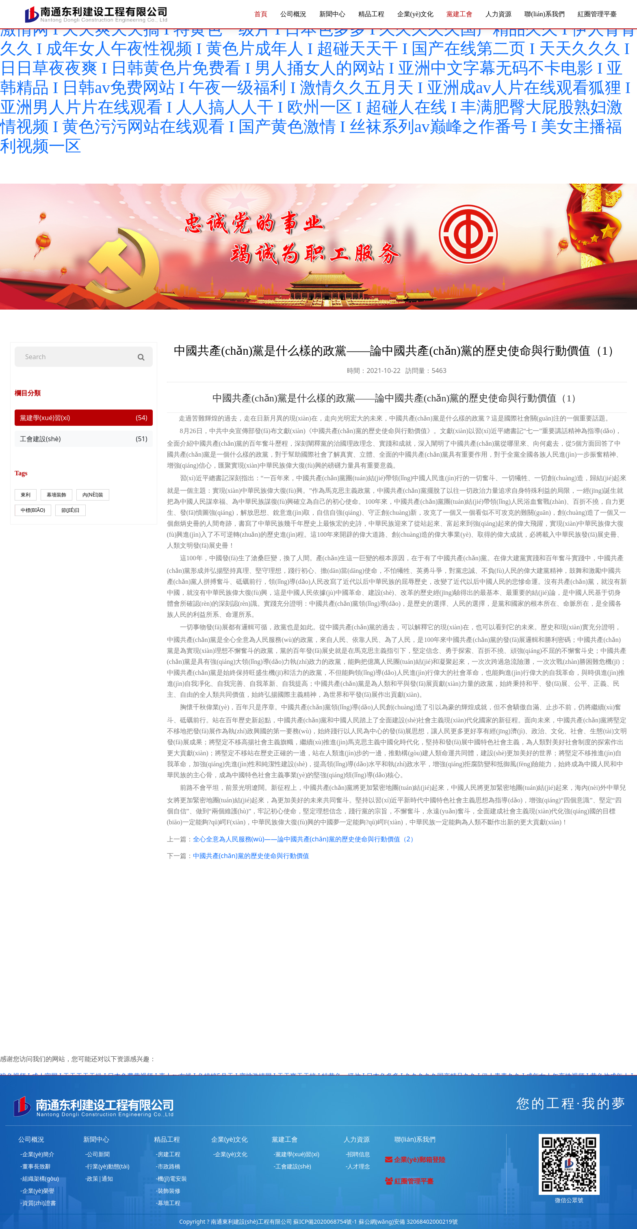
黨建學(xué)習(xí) (83, 417)
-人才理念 (358, 1166)
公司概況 (293, 14)
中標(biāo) (33, 510)
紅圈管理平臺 (597, 14)
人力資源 (498, 14)
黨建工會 (459, 14)
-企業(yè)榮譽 (37, 1190)
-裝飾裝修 (168, 1190)
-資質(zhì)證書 (38, 1203)
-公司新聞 (97, 1154)
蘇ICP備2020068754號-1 (325, 1221)
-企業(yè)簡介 (37, 1154)
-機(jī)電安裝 (171, 1178)
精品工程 (371, 14)
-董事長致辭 (35, 1166)
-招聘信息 (358, 1154)
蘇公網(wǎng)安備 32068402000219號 (408, 1221)
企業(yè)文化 (415, 14)
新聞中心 (332, 14)
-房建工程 (168, 1154)
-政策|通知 (99, 1178)
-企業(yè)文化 (230, 1154)
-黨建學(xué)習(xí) (296, 1154)
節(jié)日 (70, 510)
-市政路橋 (168, 1166)
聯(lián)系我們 (544, 14)
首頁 (260, 14)
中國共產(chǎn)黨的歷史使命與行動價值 (251, 855)
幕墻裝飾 (56, 494)
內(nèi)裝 (92, 494)
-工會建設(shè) (292, 1166)
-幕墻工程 (168, 1203)
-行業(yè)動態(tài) (107, 1166)
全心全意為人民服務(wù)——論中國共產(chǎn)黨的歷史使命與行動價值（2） (305, 839)
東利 (25, 494)
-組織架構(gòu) (39, 1178)
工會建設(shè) (83, 439)
